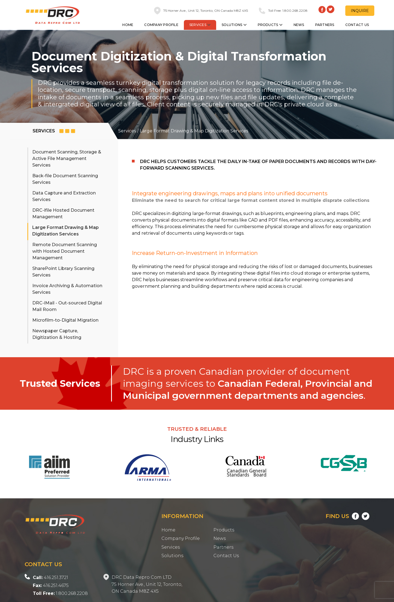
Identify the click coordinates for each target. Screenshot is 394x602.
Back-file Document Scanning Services (65, 179)
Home (127, 25)
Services (200, 25)
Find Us (347, 516)
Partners (324, 25)
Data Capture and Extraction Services (64, 196)
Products (270, 25)
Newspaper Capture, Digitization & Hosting (56, 334)
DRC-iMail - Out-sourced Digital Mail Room (67, 306)
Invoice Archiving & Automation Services (67, 289)
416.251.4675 (51, 585)
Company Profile (161, 25)
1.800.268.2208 (60, 593)
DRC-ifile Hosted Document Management (63, 213)
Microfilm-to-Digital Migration (65, 320)
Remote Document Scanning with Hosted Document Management (64, 251)
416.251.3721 (50, 577)
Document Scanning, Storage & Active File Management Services (66, 158)
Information (182, 516)
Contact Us (357, 25)
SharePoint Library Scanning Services (63, 272)
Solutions (234, 25)
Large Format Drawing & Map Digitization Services (65, 231)
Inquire (360, 10)
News (299, 25)
